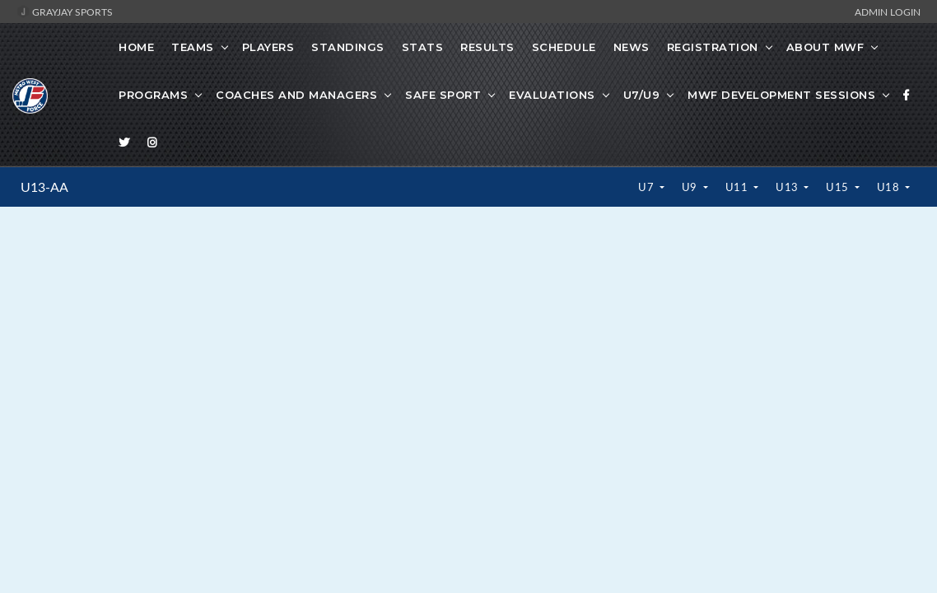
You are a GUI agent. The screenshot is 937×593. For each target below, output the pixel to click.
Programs (153, 94)
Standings (348, 47)
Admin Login (888, 11)
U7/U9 (641, 94)
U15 (838, 187)
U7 (647, 187)
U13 (788, 187)
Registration (712, 47)
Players (268, 47)
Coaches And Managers (296, 94)
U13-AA (44, 187)
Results (487, 47)
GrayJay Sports (64, 11)
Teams (192, 47)
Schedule (564, 47)
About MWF (825, 47)
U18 (889, 187)
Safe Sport (443, 94)
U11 (738, 187)
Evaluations (552, 94)
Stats (423, 47)
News (631, 47)
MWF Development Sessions (781, 94)
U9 (691, 187)
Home (136, 47)
